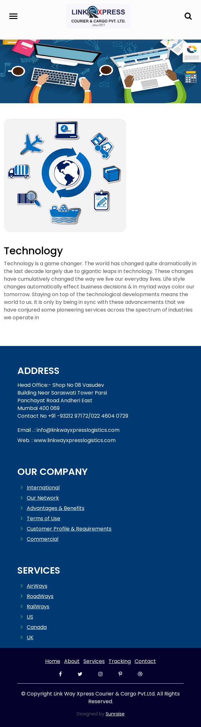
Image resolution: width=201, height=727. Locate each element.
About (72, 661)
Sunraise (115, 714)
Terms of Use (43, 518)
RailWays (38, 606)
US (30, 617)
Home (52, 661)
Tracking (120, 661)
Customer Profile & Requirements (69, 528)
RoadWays (40, 596)
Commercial (42, 539)
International (43, 487)
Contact (145, 661)
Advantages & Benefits (55, 508)
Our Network (43, 498)
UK (30, 637)
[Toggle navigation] (13, 16)
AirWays (37, 586)
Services (94, 661)
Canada (37, 627)
